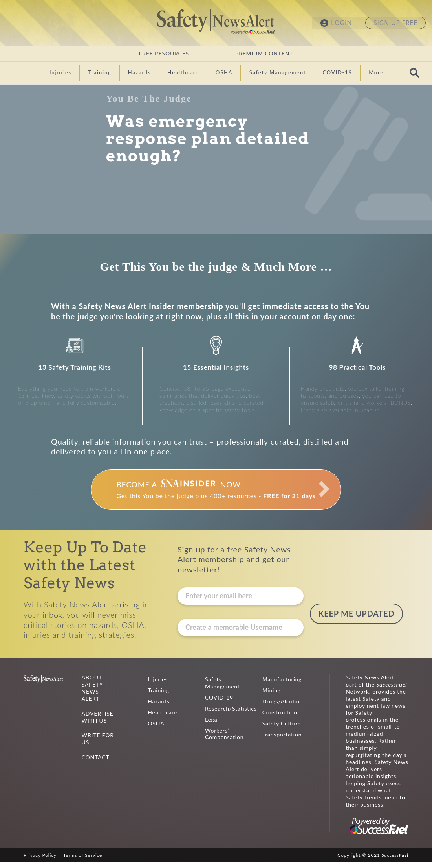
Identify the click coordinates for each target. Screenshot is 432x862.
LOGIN (341, 22)
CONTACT (96, 757)
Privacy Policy (40, 855)
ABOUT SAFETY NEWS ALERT (92, 688)
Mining (271, 690)
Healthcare (162, 712)
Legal (212, 719)
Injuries (158, 679)
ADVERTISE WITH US (97, 717)
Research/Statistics (231, 708)
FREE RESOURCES (164, 53)
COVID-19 (219, 697)
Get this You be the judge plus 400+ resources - (215, 489)
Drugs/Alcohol (281, 701)
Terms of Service (82, 855)
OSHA (156, 723)
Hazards (158, 701)
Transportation (282, 734)
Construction (279, 712)
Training (158, 690)
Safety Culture (281, 723)
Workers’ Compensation (224, 734)
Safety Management (222, 683)
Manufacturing (282, 679)
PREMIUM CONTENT (264, 53)
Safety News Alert (216, 21)
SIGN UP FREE (395, 22)
